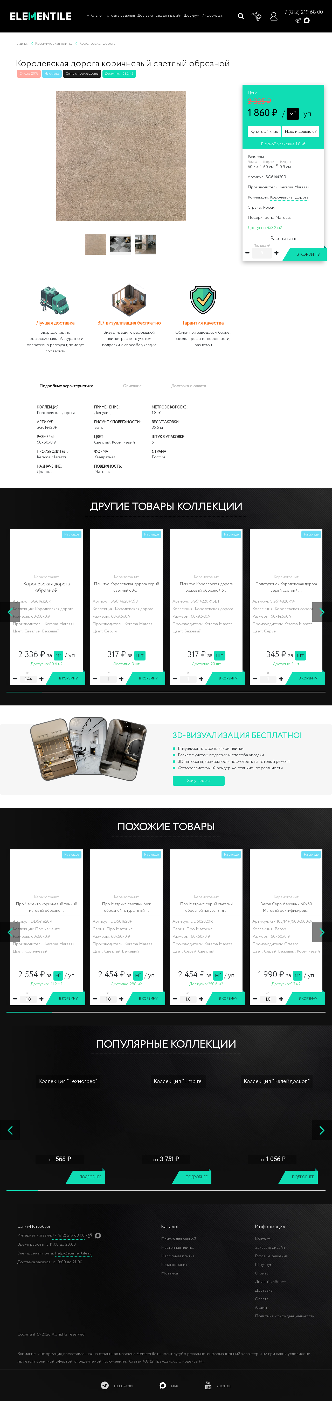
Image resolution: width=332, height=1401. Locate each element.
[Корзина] (256, 16)
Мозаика (169, 1273)
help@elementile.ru (73, 1253)
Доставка (145, 15)
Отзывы (262, 1273)
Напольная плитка (178, 1256)
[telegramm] (117, 1385)
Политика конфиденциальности (285, 1316)
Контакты (263, 1239)
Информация (213, 15)
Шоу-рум (191, 15)
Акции (261, 1308)
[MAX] (169, 1385)
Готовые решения (120, 15)
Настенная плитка (177, 1248)
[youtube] (218, 1385)
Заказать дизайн (168, 15)
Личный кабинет (270, 1282)
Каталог (94, 15)
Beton (40, 929)
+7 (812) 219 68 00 (302, 12)
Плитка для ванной (178, 1239)
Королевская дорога (289, 197)
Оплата (261, 1299)
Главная (22, 44)
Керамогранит (174, 1265)
